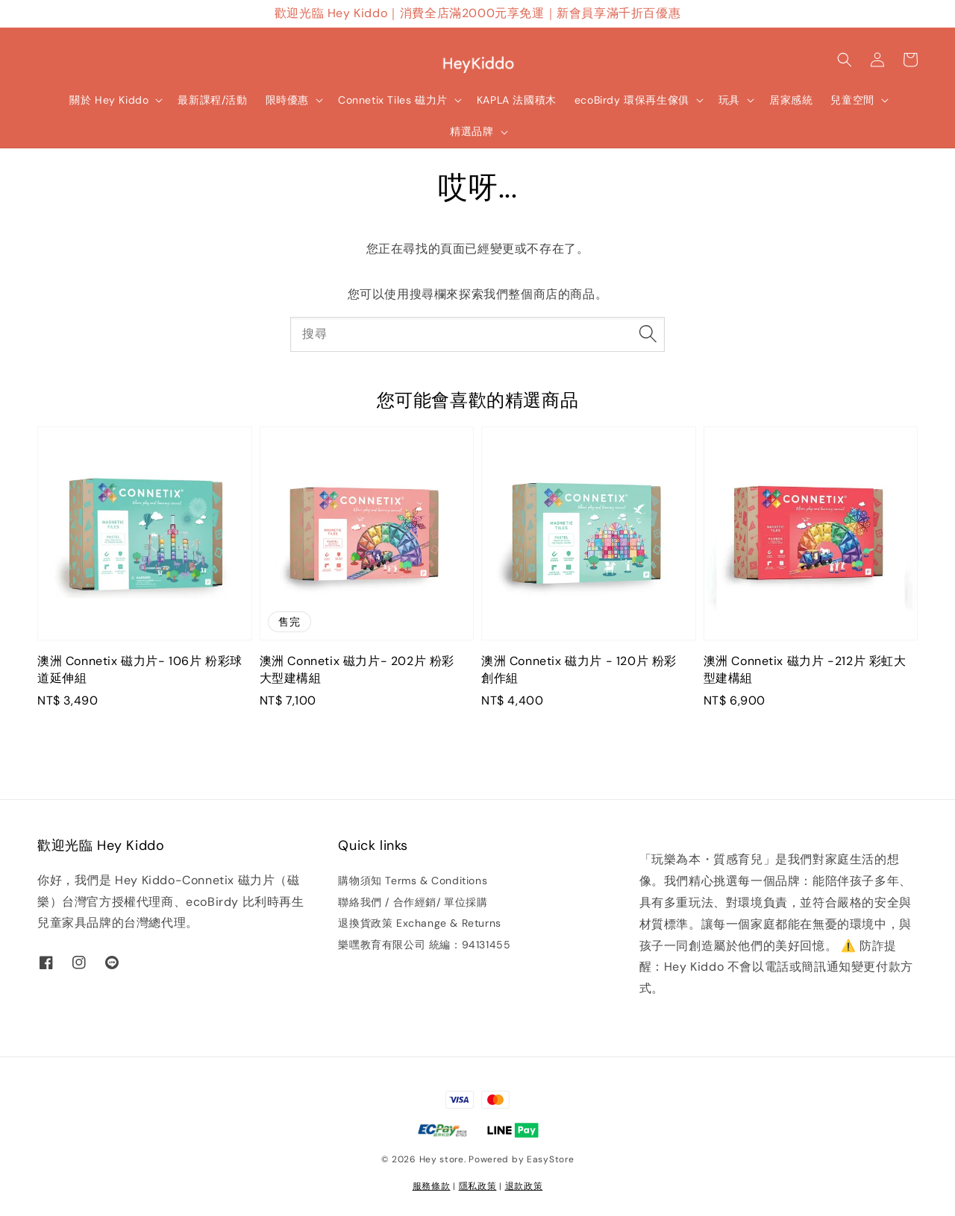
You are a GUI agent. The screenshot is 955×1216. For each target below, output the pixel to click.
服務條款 (432, 1186)
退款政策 (524, 1186)
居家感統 (790, 100)
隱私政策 (478, 1186)
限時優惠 (287, 100)
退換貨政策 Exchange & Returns (419, 923)
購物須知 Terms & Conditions (412, 880)
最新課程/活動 (212, 100)
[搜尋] (647, 334)
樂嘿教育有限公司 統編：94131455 (424, 944)
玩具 (729, 100)
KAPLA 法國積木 (517, 100)
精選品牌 (471, 131)
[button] (844, 59)
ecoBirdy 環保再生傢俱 (631, 100)
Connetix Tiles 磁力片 (393, 100)
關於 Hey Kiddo (108, 100)
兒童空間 (852, 100)
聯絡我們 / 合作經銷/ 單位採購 (412, 902)
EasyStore (550, 1159)
